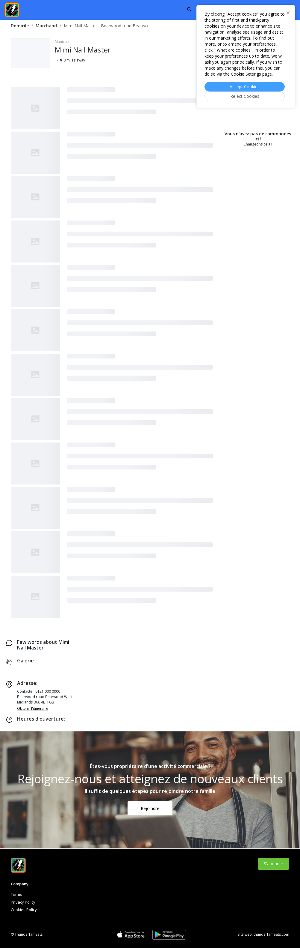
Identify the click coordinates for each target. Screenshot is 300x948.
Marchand (46, 25)
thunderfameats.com (271, 934)
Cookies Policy (24, 909)
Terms (16, 894)
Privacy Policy (23, 902)
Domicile (20, 25)
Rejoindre (150, 808)
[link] (20, 26)
